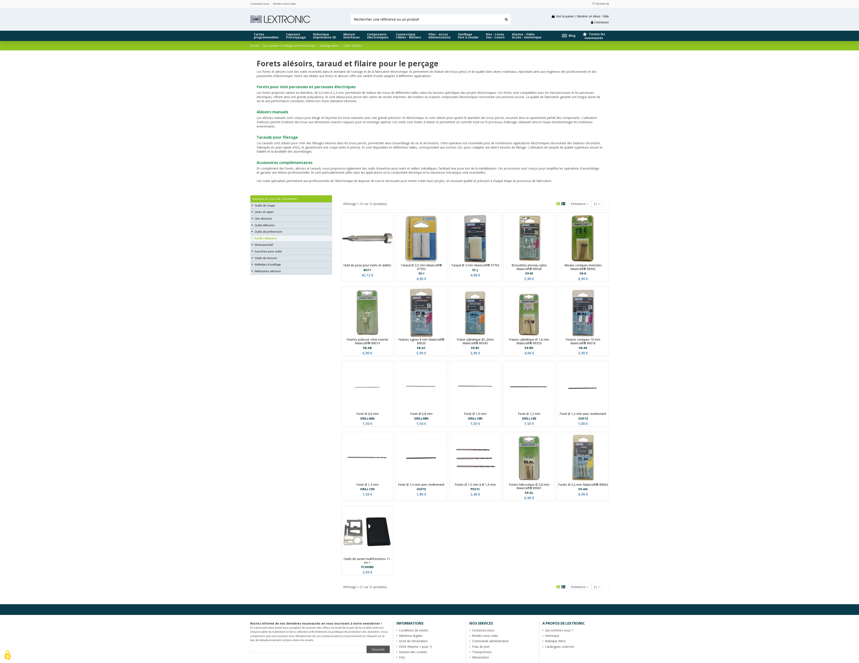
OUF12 (583, 418)
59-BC (475, 348)
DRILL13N (367, 489)
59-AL (529, 493)
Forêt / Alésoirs (266, 238)
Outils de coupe (265, 205)
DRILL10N (475, 418)
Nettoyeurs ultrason (268, 271)
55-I (421, 273)
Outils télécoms (265, 225)
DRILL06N (367, 418)
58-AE (583, 348)
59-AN (583, 489)
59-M (529, 273)
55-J (475, 270)
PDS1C (475, 489)
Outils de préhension (268, 232)
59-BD (529, 348)
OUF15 (421, 489)
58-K (583, 273)
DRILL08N (421, 418)
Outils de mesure (266, 258)
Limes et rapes (264, 212)
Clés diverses (263, 218)
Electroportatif (264, 245)
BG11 (367, 270)
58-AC (421, 348)
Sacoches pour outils (268, 251)
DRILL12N (529, 418)
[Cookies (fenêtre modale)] (7, 655)
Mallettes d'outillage (268, 264)
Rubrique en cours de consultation (274, 199)
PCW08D (367, 567)
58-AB (367, 348)
